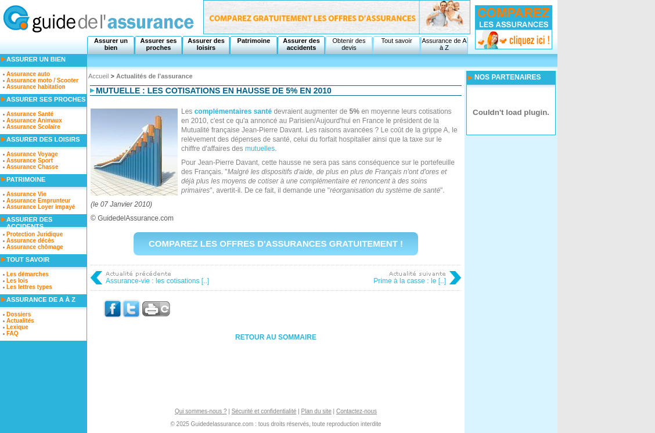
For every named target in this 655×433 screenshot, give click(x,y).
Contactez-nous (356, 411)
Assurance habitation (36, 87)
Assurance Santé (29, 114)
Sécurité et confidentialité (264, 411)
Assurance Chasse (32, 167)
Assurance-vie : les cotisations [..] (157, 281)
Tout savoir (396, 40)
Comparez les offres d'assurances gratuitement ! (276, 243)
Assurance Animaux (34, 120)
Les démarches (27, 274)
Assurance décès (30, 240)
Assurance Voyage (32, 154)
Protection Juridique (34, 234)
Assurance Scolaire (33, 127)
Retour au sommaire (275, 337)
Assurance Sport (29, 160)
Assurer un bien (111, 44)
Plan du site (316, 411)
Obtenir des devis (349, 44)
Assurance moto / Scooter (42, 80)
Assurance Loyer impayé (40, 207)
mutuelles (260, 149)
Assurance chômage (34, 247)
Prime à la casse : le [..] (409, 281)
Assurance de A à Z (444, 44)
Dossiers (18, 314)
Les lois (17, 280)
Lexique (17, 327)
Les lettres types (29, 287)
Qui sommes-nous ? (200, 411)
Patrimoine (254, 40)
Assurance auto (28, 74)
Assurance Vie (26, 194)
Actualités (20, 320)
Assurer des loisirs (206, 44)
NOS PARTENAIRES (507, 77)
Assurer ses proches (159, 44)
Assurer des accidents (301, 44)
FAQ (12, 333)
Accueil (98, 76)
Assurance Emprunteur (38, 200)
